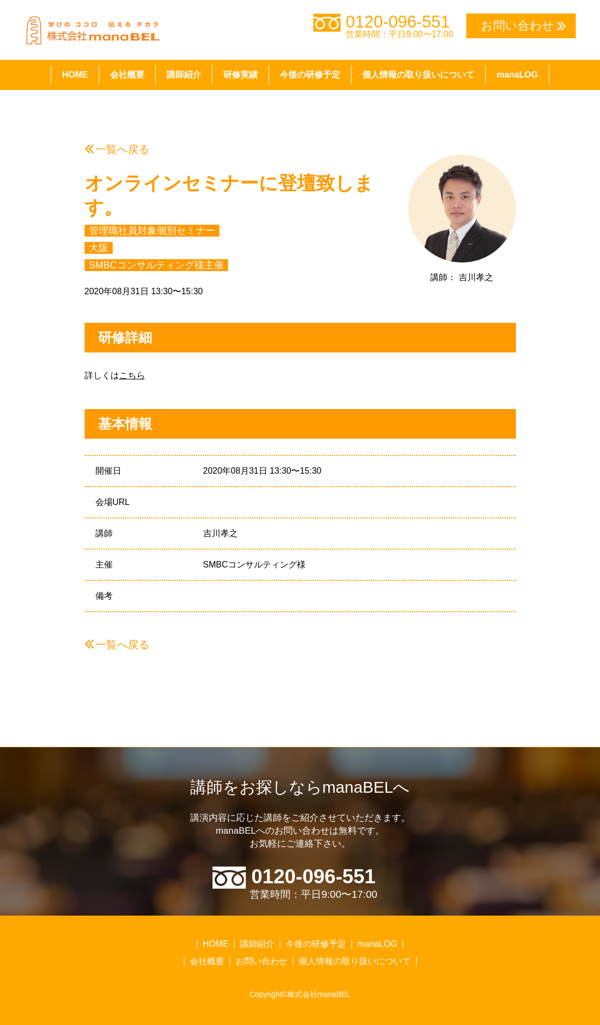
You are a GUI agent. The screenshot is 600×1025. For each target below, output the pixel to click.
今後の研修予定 (310, 74)
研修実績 (240, 74)
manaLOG (516, 74)
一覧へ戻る (122, 149)
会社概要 (127, 74)
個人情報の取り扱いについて (418, 74)
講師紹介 (184, 74)
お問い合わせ (261, 961)
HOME (75, 74)
